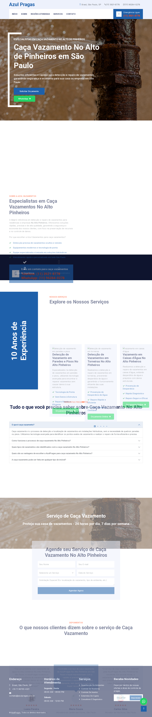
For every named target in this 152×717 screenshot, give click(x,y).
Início (14, 14)
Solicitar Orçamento (29, 91)
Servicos (58, 14)
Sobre (24, 14)
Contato (71, 14)
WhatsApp (24, 98)
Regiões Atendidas (40, 14)
